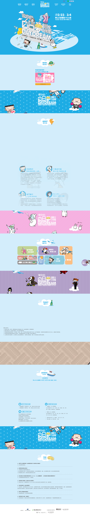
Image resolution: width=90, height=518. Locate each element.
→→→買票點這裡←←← (43, 84)
